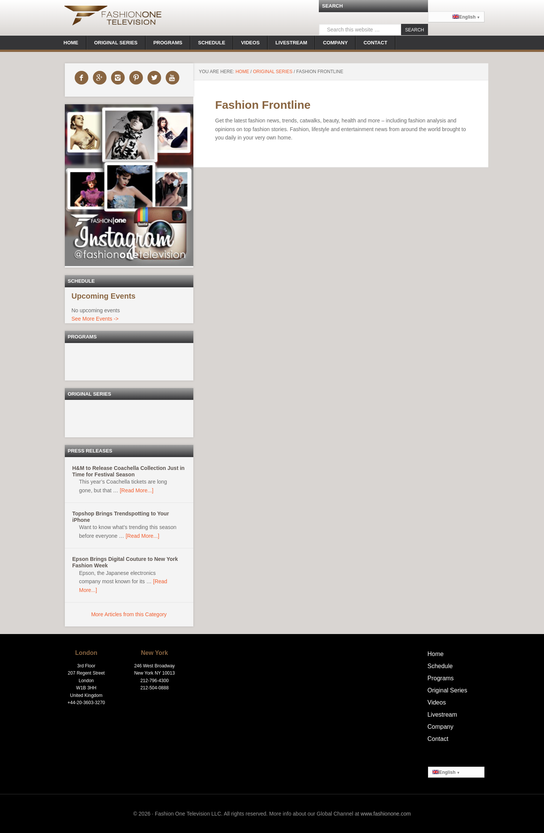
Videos (437, 702)
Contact (438, 739)
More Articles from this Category (128, 614)
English (464, 17)
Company (440, 726)
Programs (441, 678)
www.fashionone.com (386, 814)
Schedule (440, 666)
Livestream (442, 714)
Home (436, 654)
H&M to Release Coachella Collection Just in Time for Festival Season (128, 471)
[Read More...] (137, 490)
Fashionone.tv (113, 17)
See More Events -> (95, 319)
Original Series (447, 690)
